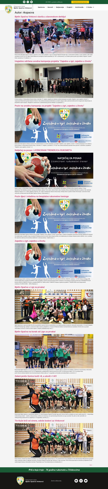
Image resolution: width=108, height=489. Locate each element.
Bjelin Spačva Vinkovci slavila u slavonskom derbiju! (40, 16)
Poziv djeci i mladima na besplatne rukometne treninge (42, 196)
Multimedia (79, 7)
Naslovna (41, 7)
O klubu (90, 7)
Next (91, 465)
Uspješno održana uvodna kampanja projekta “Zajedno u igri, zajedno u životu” (53, 61)
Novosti (50, 7)
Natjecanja (60, 7)
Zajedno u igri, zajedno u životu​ (30, 241)
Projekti (69, 7)
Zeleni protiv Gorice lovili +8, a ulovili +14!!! (36, 376)
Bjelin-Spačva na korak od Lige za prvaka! (35, 331)
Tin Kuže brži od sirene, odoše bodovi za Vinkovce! (39, 420)
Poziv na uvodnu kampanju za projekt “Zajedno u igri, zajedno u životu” (49, 105)
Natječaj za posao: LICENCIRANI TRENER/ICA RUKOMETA (43, 150)
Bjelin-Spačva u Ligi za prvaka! (30, 287)
